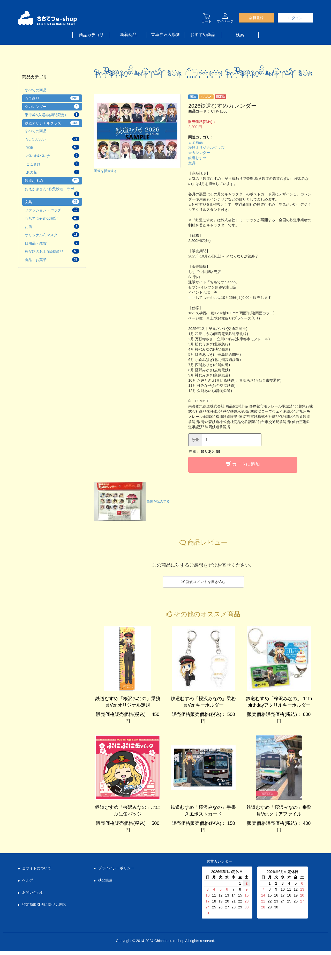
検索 (240, 35)
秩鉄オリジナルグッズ (206, 147)
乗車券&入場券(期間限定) (52, 114)
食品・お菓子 (52, 259)
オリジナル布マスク (52, 234)
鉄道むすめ (197, 158)
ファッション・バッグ (52, 210)
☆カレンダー (199, 153)
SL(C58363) (52, 139)
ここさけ (52, 163)
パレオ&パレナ (52, 155)
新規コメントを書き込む (203, 582)
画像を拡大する (105, 171)
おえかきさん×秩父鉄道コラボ (52, 191)
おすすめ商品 (202, 34)
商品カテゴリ (91, 35)
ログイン (295, 18)
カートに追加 (243, 464)
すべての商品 (36, 90)
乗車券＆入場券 (165, 34)
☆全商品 (195, 142)
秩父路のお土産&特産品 (52, 251)
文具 (191, 163)
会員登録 (256, 18)
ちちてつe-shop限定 (52, 218)
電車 (52, 147)
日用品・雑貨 (52, 243)
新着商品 (128, 34)
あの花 (52, 172)
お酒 (52, 226)
